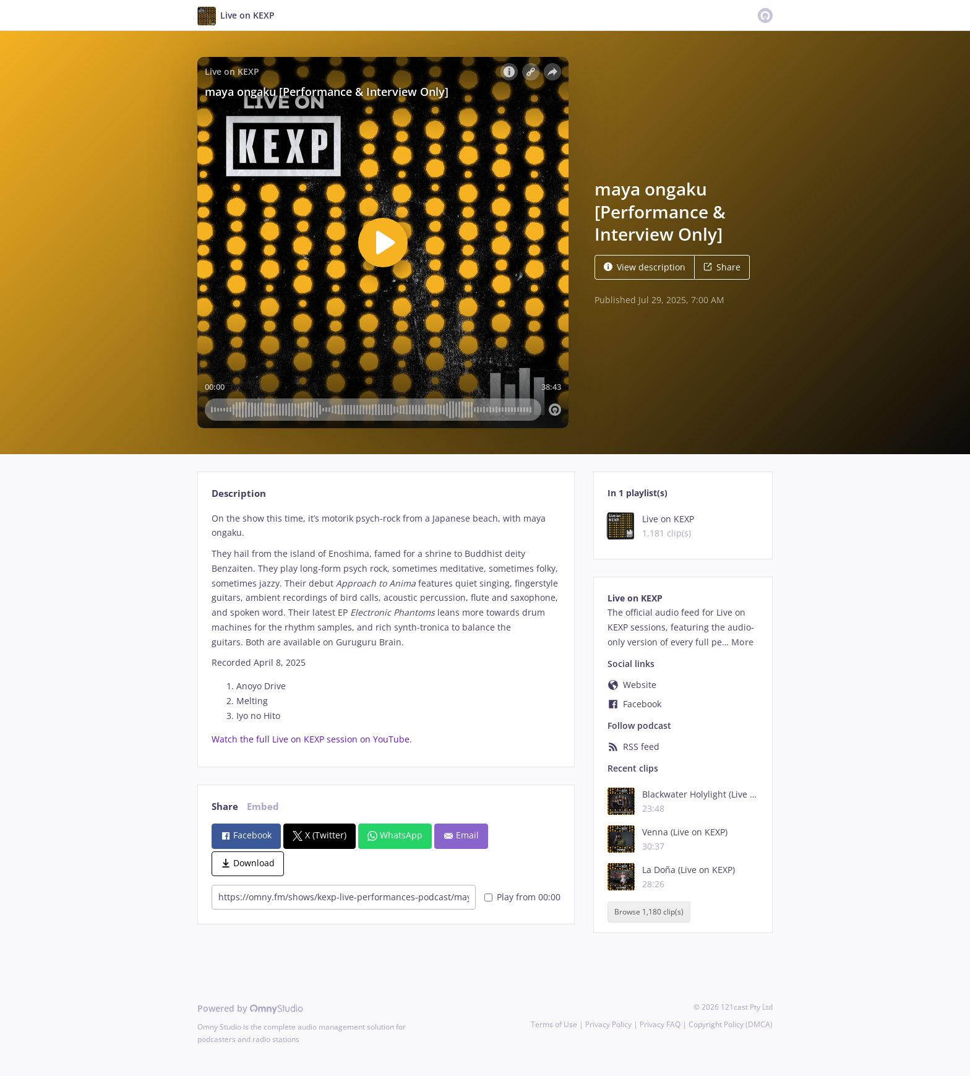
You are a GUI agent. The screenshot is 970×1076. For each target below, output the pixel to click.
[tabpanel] (386, 629)
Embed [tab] (263, 806)
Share (721, 267)
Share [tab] (225, 806)
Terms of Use (554, 1024)
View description (644, 267)
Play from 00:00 (522, 897)
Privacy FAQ (660, 1024)
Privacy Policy (608, 1024)
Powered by (250, 1008)
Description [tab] (239, 493)
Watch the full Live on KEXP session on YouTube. (312, 739)
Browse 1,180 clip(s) (649, 911)
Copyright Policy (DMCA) (731, 1024)
